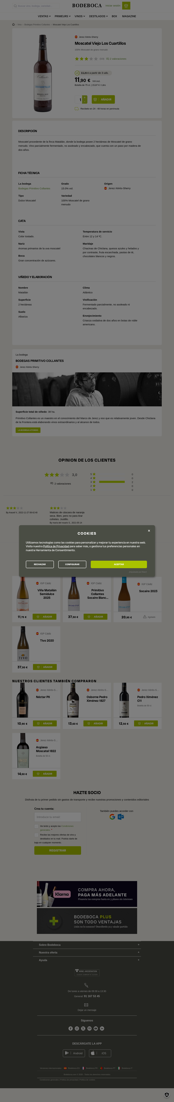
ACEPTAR (128, 564)
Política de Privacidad (56, 546)
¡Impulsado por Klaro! (138, 572)
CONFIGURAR (86, 564)
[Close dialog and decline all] (149, 530)
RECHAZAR (44, 564)
